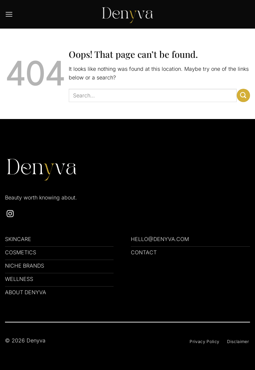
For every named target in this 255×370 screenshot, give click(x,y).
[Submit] (243, 95)
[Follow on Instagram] (10, 214)
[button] (9, 14)
